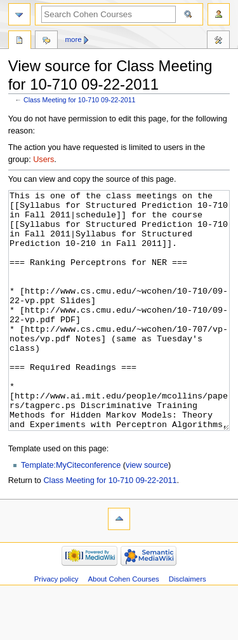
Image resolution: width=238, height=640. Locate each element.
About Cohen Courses (123, 626)
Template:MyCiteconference (71, 512)
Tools (218, 41)
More (73, 39)
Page (19, 41)
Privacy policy (56, 626)
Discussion (46, 41)
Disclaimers (187, 626)
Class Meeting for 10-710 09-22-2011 (79, 100)
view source (147, 512)
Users (43, 159)
